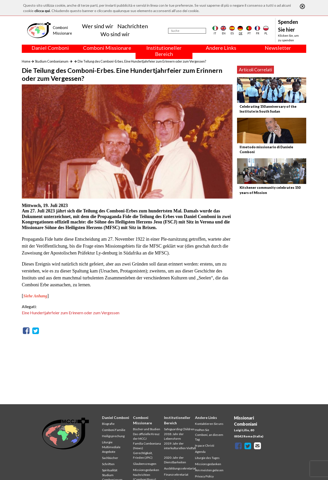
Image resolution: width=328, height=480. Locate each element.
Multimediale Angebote (111, 449)
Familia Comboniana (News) (147, 446)
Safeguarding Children (179, 429)
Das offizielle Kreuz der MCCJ (146, 436)
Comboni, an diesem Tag (209, 437)
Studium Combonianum (51, 61)
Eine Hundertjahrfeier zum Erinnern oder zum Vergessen (70, 312)
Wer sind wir (97, 26)
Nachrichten (132, 26)
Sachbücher (110, 458)
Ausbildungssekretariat (180, 468)
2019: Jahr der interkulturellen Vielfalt (180, 446)
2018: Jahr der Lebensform (174, 436)
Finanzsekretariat (176, 474)
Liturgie (107, 442)
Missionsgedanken (146, 470)
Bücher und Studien (146, 429)
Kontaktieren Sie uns (209, 424)
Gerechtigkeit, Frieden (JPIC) (143, 455)
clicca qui (42, 10)
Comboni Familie (113, 430)
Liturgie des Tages (207, 458)
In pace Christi (204, 445)
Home (26, 61)
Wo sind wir (115, 34)
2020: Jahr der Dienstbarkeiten (175, 460)
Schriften (108, 464)
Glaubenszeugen (144, 464)
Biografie (108, 424)
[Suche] (187, 31)
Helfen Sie (202, 430)
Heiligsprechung (113, 436)
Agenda (200, 452)
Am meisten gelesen (209, 470)
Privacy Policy (204, 476)
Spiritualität (109, 470)
